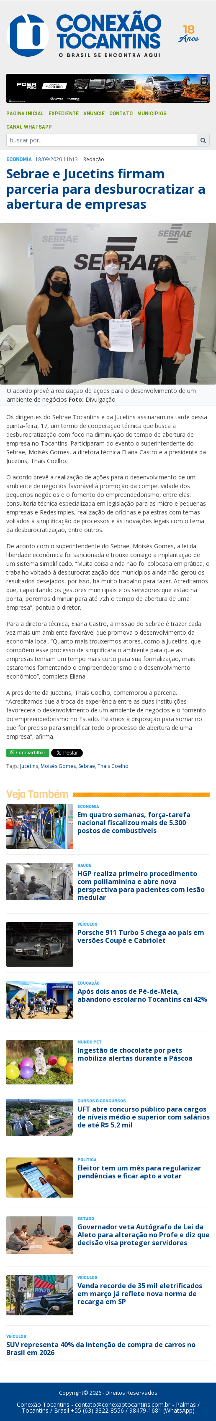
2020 (56, 159)
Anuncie (94, 113)
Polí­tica (86, 1160)
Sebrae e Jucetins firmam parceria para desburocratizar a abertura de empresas (106, 189)
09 (46, 159)
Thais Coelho (113, 766)
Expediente (64, 113)
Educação (88, 983)
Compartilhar (28, 752)
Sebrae (86, 766)
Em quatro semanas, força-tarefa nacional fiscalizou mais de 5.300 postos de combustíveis (133, 822)
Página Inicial (25, 113)
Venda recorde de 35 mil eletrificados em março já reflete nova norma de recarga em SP (139, 1293)
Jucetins (29, 766)
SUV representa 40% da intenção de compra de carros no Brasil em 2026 (100, 1348)
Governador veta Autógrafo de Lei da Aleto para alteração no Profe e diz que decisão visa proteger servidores (143, 1234)
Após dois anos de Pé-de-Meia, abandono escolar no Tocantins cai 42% (142, 995)
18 (38, 159)
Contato (121, 113)
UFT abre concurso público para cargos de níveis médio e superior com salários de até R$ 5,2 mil (143, 1117)
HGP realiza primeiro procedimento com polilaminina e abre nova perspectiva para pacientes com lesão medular (141, 885)
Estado (85, 1218)
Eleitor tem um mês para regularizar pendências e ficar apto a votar (139, 1171)
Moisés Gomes (58, 766)
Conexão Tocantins (43, 1404)
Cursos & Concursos (101, 1101)
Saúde (84, 865)
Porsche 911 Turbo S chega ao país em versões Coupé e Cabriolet (140, 936)
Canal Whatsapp (29, 127)
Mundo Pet (89, 1042)
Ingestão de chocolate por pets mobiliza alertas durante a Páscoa (135, 1054)
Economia (19, 159)
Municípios (152, 113)
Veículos (87, 924)
